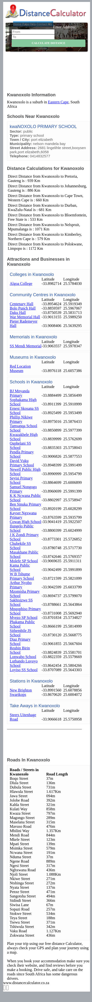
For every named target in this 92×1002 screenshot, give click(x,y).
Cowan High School (25, 522)
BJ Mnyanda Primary (19, 393)
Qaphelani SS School (20, 445)
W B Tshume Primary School (22, 576)
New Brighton (21, 690)
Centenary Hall (21, 304)
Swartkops (18, 694)
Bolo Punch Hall (23, 308)
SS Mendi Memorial (26, 346)
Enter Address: (64, 27)
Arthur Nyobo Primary (21, 585)
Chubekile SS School (20, 545)
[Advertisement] (49, 75)
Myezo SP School (23, 617)
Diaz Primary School (20, 641)
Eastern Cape (58, 102)
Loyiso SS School (24, 670)
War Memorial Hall (25, 317)
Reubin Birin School (20, 650)
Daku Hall (18, 313)
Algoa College (21, 283)
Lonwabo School (23, 657)
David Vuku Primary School (22, 463)
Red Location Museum (20, 368)
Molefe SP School (24, 561)
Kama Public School (20, 567)
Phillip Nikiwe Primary (21, 419)
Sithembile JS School (20, 633)
